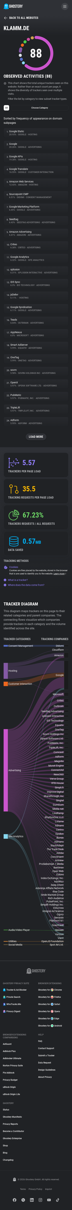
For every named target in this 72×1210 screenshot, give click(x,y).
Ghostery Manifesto (12, 1117)
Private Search (11, 997)
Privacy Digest (11, 1011)
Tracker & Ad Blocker (15, 989)
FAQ (40, 1041)
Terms (23, 1189)
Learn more (60, 573)
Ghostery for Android (50, 1025)
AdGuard (7, 1044)
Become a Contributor (13, 1131)
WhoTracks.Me (12, 1004)
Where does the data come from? (24, 585)
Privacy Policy (35, 1189)
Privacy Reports (10, 1124)
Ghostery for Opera (49, 1011)
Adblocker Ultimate (12, 1058)
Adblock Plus (9, 1051)
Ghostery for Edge (48, 1018)
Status (6, 1109)
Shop (5, 1145)
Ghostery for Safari (49, 1004)
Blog (5, 1153)
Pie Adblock (8, 1073)
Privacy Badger (10, 1080)
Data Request (44, 1062)
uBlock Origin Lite (11, 1094)
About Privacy (45, 1077)
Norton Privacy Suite (13, 1065)
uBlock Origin (9, 1087)
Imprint (48, 1189)
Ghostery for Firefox (49, 997)
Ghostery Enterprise (12, 1138)
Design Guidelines (46, 1070)
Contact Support (46, 1048)
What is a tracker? (16, 580)
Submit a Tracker (46, 1055)
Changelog (8, 1160)
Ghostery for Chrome (50, 989)
